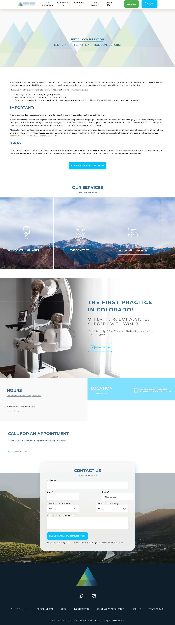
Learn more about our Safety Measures (25, 402)
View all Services (87, 198)
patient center (92, 5)
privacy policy (157, 617)
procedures (73, 5)
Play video (99, 356)
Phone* (96, 499)
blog (63, 617)
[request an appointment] (136, 5)
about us (110, 5)
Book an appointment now (87, 170)
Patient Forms (81, 617)
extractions (57, 5)
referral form (44, 617)
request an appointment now (69, 543)
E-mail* (51, 499)
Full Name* (53, 487)
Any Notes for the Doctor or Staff (62, 522)
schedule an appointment (111, 617)
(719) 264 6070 (157, 5)
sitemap (137, 617)
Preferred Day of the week (59, 510)
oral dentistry (38, 5)
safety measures (19, 617)
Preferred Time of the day (104, 510)
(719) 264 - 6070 (18, 459)
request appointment (135, 5)
